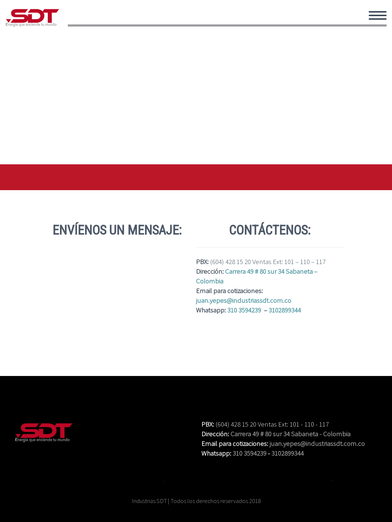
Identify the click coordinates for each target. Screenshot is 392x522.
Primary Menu (378, 15)
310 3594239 (244, 310)
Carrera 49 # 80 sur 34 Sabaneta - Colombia (290, 433)
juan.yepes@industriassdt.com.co (243, 300)
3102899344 (285, 310)
